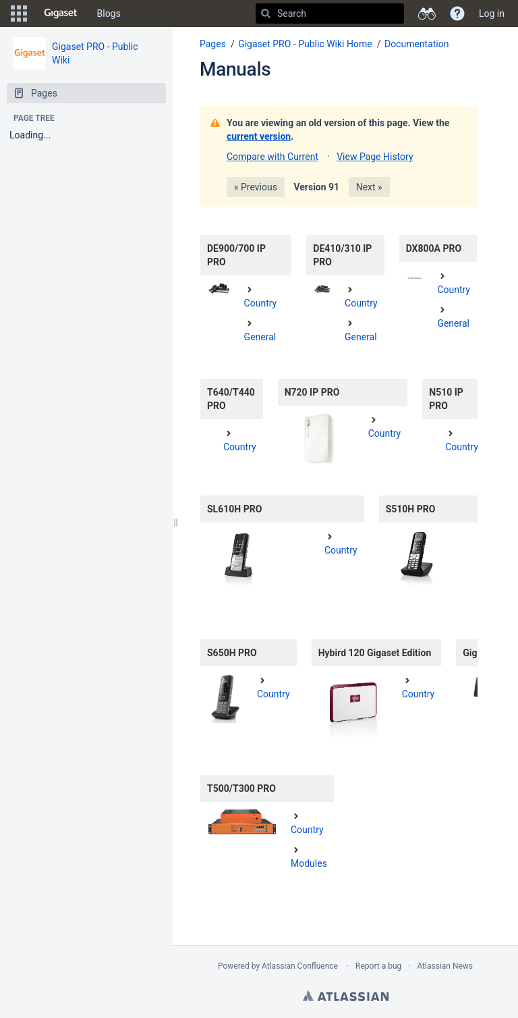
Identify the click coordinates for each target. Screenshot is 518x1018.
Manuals (235, 69)
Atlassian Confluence (300, 966)
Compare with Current (272, 156)
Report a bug (378, 966)
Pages (213, 43)
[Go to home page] (60, 13)
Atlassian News (445, 966)
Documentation (416, 43)
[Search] (265, 13)
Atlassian (345, 995)
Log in (492, 13)
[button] (19, 13)
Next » (369, 187)
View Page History (375, 156)
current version (259, 136)
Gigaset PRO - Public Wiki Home (305, 43)
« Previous (255, 187)
